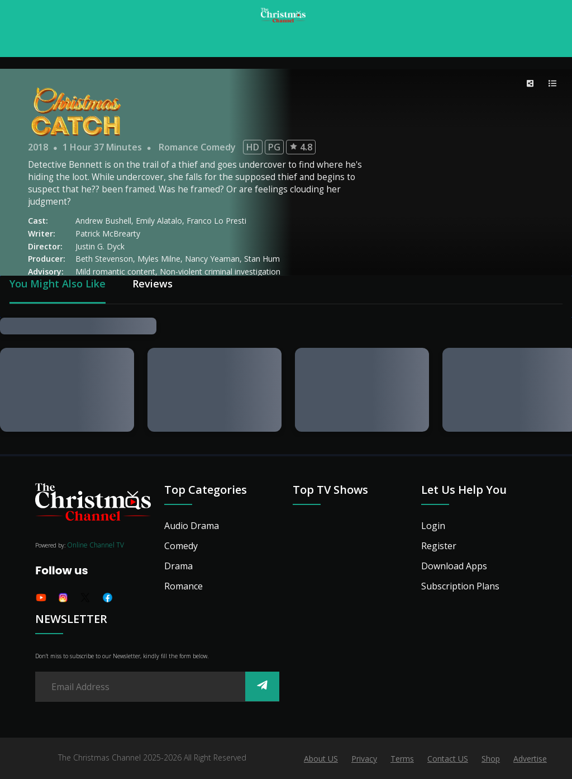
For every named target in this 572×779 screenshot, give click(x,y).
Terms (402, 758)
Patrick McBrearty (107, 233)
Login (433, 526)
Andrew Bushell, (105, 220)
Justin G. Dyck (100, 246)
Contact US (447, 758)
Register (438, 546)
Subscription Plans (460, 586)
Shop (491, 758)
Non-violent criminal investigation (220, 271)
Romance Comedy (197, 147)
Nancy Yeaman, (214, 258)
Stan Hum (262, 258)
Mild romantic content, (117, 271)
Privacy (364, 758)
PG (274, 147)
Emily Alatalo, (161, 220)
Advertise (530, 758)
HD (252, 147)
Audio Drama (191, 526)
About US (321, 758)
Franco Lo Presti (216, 220)
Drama (178, 566)
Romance (183, 586)
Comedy (181, 546)
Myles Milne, (161, 258)
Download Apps (454, 566)
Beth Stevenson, (106, 258)
